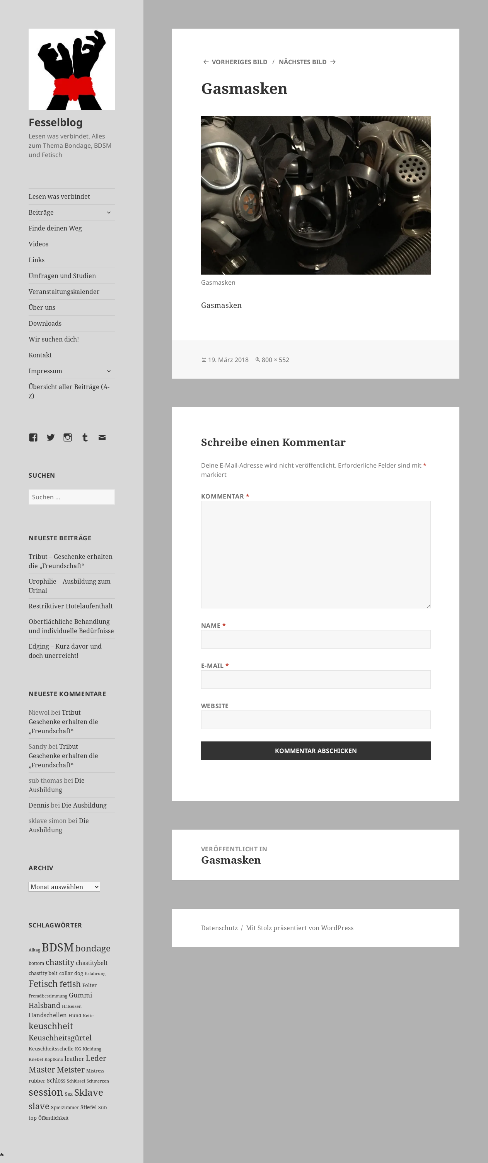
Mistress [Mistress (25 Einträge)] (95, 1070)
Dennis (39, 805)
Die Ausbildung (84, 805)
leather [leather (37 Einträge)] (74, 1058)
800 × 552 (275, 359)
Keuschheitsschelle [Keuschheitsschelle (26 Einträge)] (51, 1048)
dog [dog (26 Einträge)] (78, 973)
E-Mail (215, 665)
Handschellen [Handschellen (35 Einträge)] (48, 1015)
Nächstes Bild (303, 62)
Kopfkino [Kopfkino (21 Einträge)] (53, 1059)
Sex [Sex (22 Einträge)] (69, 1094)
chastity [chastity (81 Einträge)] (60, 961)
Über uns (42, 307)
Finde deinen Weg (55, 228)
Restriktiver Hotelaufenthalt (71, 606)
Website (215, 706)
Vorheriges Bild (240, 62)
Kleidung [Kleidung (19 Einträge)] (92, 1049)
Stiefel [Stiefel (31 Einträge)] (88, 1107)
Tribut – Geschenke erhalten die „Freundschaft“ (63, 721)
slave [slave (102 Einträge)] (39, 1106)
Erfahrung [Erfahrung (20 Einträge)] (95, 973)
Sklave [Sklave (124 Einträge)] (88, 1092)
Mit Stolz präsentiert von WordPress (299, 928)
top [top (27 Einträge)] (33, 1117)
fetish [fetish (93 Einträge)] (70, 983)
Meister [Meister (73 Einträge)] (71, 1069)
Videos (38, 244)
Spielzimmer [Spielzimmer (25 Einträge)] (65, 1107)
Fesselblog (56, 122)
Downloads (45, 323)
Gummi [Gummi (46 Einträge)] (80, 995)
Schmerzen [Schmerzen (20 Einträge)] (98, 1081)
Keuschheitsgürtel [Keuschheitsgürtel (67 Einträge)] (60, 1037)
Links (36, 260)
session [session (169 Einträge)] (46, 1092)
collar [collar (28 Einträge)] (66, 973)
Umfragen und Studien (62, 276)
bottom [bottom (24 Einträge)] (36, 963)
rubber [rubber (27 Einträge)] (37, 1080)
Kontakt (40, 355)
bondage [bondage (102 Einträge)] (93, 948)
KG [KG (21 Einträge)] (78, 1049)
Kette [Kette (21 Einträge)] (88, 1015)
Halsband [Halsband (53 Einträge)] (44, 1005)
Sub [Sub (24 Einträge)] (102, 1107)
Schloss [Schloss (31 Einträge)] (56, 1080)
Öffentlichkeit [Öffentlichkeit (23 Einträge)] (53, 1118)
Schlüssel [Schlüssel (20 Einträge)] (76, 1081)
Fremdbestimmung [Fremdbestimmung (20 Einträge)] (48, 996)
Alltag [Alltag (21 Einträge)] (34, 950)
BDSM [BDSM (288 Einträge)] (58, 947)
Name (213, 625)
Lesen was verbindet (59, 196)
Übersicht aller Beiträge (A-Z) (69, 391)
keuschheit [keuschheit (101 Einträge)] (51, 1026)
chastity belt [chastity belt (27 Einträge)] (43, 973)
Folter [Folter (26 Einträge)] (89, 985)
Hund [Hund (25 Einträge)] (74, 1015)
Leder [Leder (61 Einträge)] (96, 1058)
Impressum (45, 371)
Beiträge (41, 212)
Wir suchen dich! (54, 339)
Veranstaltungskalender (64, 291)
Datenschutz (219, 928)
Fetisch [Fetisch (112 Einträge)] (43, 984)
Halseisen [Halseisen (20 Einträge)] (72, 1006)
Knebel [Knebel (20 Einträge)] (36, 1059)
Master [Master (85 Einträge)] (42, 1069)
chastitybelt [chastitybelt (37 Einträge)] (91, 963)
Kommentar (225, 496)
